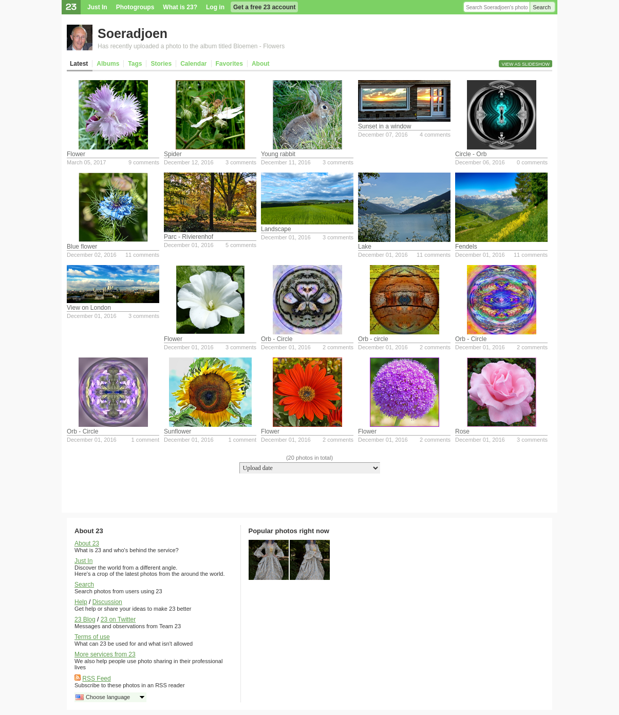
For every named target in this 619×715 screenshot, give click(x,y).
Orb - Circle (276, 339)
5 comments (241, 245)
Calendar (193, 63)
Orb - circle (373, 339)
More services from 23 (105, 654)
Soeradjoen (132, 33)
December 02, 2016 (92, 255)
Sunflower (177, 431)
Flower (76, 154)
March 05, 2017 (86, 162)
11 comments (142, 255)
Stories (161, 63)
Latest (79, 63)
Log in (215, 7)
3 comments (241, 162)
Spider (173, 154)
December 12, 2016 (189, 162)
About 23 (86, 543)
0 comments (532, 162)
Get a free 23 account (264, 7)
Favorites (229, 63)
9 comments (143, 162)
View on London (89, 307)
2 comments (338, 347)
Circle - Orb (470, 154)
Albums (108, 63)
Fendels (466, 246)
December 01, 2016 (189, 245)
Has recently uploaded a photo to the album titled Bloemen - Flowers (191, 46)
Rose (462, 431)
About (261, 63)
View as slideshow (525, 64)
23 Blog (85, 619)
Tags (135, 63)
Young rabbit (278, 154)
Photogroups (135, 7)
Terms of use (92, 637)
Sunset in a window (384, 126)
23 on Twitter (118, 619)
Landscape (276, 229)
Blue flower (82, 246)
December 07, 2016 (383, 134)
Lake (364, 246)
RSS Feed (96, 678)
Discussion (107, 602)
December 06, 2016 (480, 162)
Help (80, 602)
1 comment (145, 440)
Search (542, 7)
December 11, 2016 (286, 162)
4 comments (435, 134)
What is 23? (180, 7)
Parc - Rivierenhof (188, 236)
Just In (97, 7)
